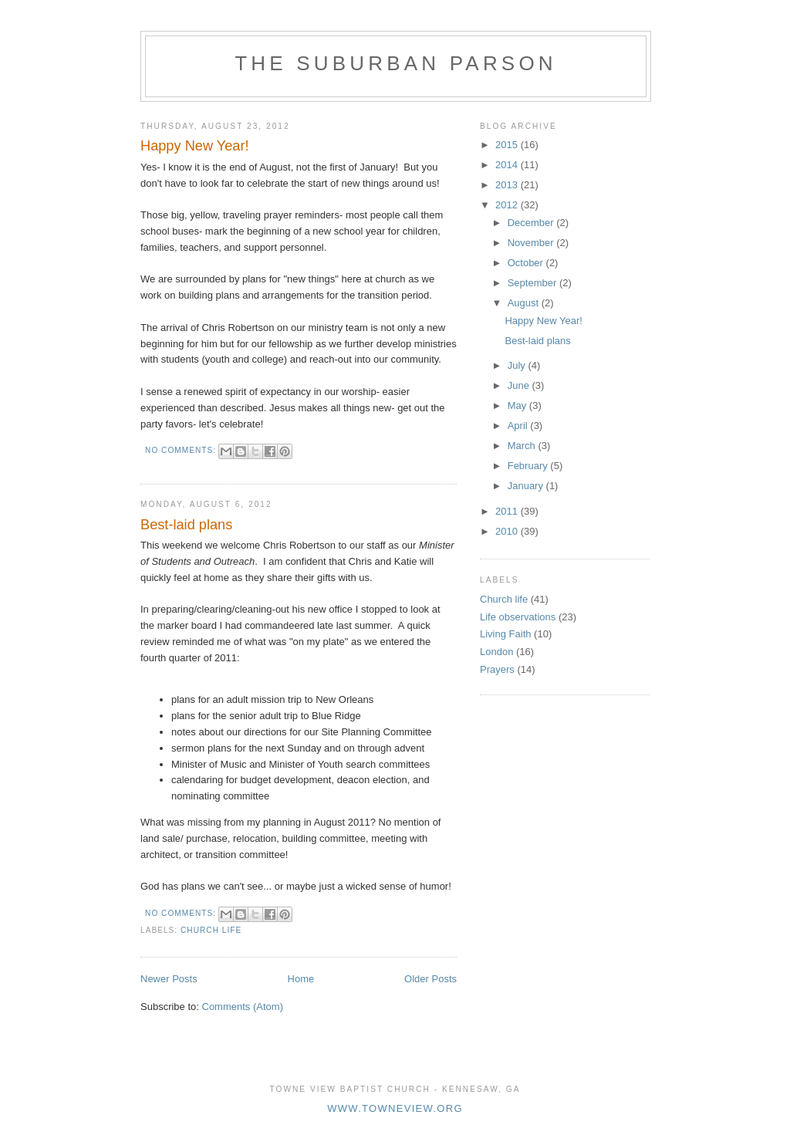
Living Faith (505, 634)
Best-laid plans (186, 524)
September (533, 283)
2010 (508, 531)
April (519, 425)
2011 (508, 511)
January (527, 486)
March (523, 445)
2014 (508, 165)
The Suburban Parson (396, 63)
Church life (211, 930)
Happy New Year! (194, 146)
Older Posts (430, 979)
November (532, 242)
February (529, 465)
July (518, 365)
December (532, 222)
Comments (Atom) (242, 1006)
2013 (508, 185)
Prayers (497, 669)
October (527, 263)
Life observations (517, 617)
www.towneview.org (395, 1108)
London (496, 651)
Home (301, 979)
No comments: (182, 450)
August (525, 303)
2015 (508, 144)
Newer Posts (169, 979)
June (520, 385)
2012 (508, 205)
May (518, 405)
